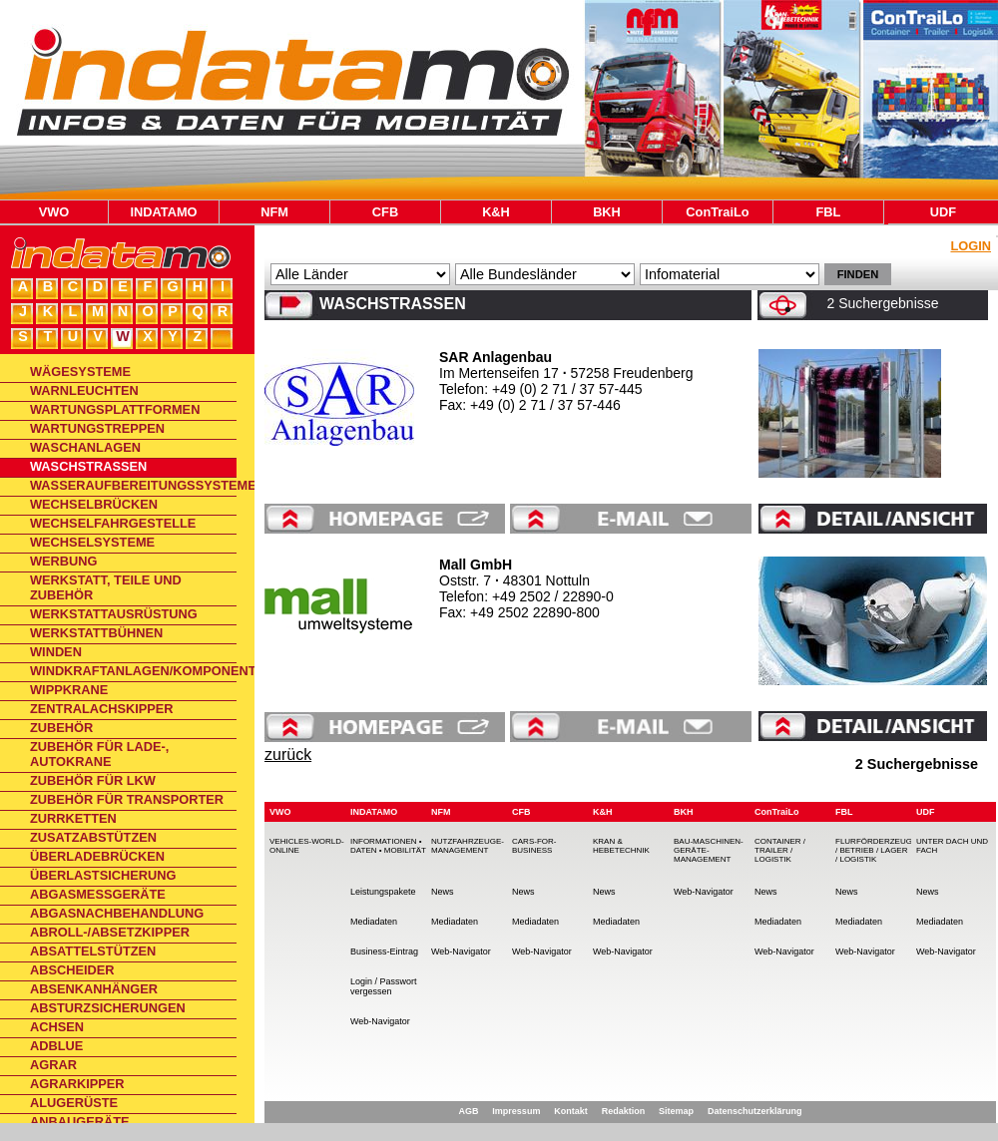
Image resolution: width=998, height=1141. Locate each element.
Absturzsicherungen (108, 1007)
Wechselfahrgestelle (113, 523)
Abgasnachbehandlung (117, 913)
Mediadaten (373, 922)
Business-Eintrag (384, 951)
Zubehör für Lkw (93, 780)
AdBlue (56, 1045)
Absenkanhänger (94, 988)
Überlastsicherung (103, 875)
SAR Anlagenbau (495, 357)
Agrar (53, 1064)
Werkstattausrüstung (114, 613)
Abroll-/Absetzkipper (110, 932)
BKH (607, 211)
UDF (943, 211)
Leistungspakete (383, 892)
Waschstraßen (88, 466)
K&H (496, 211)
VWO (54, 211)
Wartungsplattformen (115, 409)
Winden (56, 651)
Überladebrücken (97, 856)
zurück (287, 754)
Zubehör (61, 727)
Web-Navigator (380, 1021)
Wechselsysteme (92, 542)
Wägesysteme (80, 371)
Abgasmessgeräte (98, 894)
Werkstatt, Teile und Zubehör (106, 587)
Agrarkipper (77, 1083)
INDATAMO (163, 211)
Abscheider (72, 969)
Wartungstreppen (97, 428)
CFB (385, 211)
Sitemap (676, 1111)
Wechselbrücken (94, 504)
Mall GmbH (475, 564)
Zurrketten (73, 818)
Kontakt (571, 1111)
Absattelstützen (93, 951)
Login (970, 245)
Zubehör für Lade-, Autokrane (99, 754)
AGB (468, 1111)
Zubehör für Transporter (127, 799)
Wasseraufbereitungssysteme (133, 485)
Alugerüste (74, 1102)
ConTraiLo (717, 211)
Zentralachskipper (102, 708)
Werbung (64, 561)
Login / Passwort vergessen (383, 986)
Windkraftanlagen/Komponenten (133, 670)
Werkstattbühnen (96, 632)
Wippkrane (69, 689)
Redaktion (624, 1111)
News (442, 892)
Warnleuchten (84, 390)
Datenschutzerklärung (755, 1111)
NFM (274, 211)
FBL (828, 211)
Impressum (516, 1111)
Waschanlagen (85, 447)
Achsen (57, 1026)
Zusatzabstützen (93, 837)
